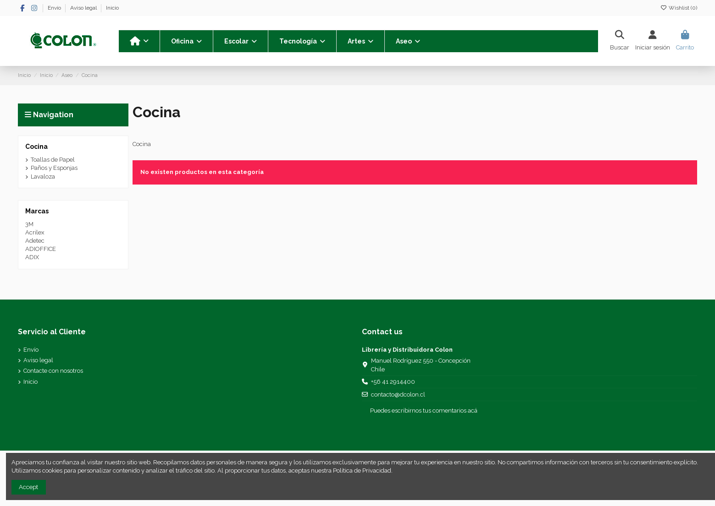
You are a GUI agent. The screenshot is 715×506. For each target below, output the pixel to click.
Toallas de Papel (53, 159)
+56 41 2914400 (393, 381)
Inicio (112, 8)
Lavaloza (43, 176)
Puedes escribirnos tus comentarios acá (423, 410)
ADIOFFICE (40, 248)
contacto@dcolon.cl (398, 394)
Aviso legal (84, 8)
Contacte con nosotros (53, 370)
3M (29, 224)
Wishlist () (678, 8)
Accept (28, 487)
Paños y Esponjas (54, 167)
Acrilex (34, 232)
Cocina (36, 146)
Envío (55, 8)
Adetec (34, 240)
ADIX (32, 257)
